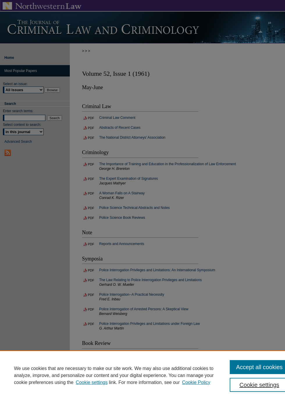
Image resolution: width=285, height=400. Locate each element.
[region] (142, 375)
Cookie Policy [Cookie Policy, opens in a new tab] (196, 382)
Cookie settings (92, 382)
